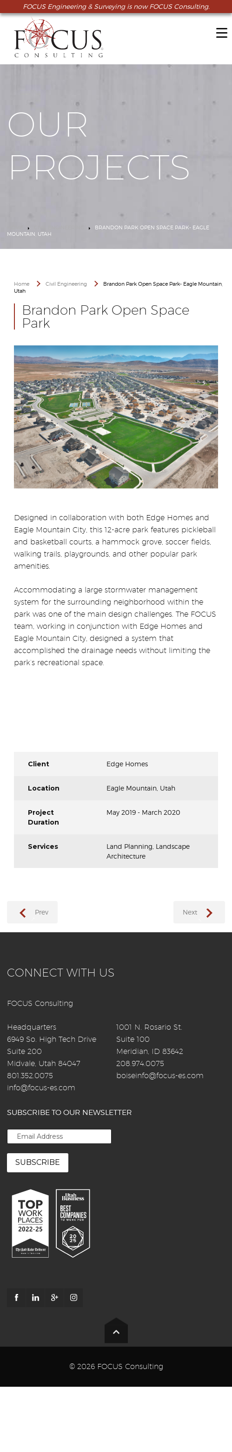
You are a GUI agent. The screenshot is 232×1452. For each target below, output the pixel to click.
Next (190, 912)
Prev (41, 912)
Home (15, 227)
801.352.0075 (30, 1075)
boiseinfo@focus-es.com (160, 1075)
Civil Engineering (59, 227)
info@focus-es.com (41, 1087)
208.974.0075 (140, 1063)
